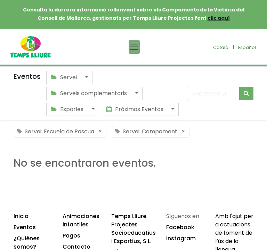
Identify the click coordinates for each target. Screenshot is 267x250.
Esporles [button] (68, 109)
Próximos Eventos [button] (135, 109)
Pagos (71, 236)
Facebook (180, 227)
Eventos (25, 227)
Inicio (21, 216)
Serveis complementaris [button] (89, 93)
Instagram (181, 238)
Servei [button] (64, 77)
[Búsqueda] (246, 93)
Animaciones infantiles (81, 220)
